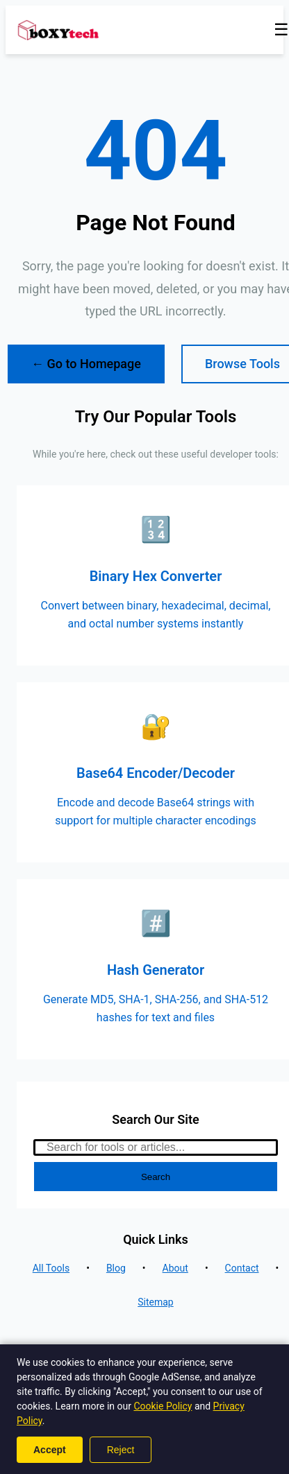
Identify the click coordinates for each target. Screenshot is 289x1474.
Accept (49, 1449)
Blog (116, 1268)
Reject (121, 1449)
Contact (242, 1268)
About (175, 1268)
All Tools (51, 1268)
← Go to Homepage (86, 363)
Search (155, 1177)
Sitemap (155, 1302)
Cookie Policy (162, 1406)
